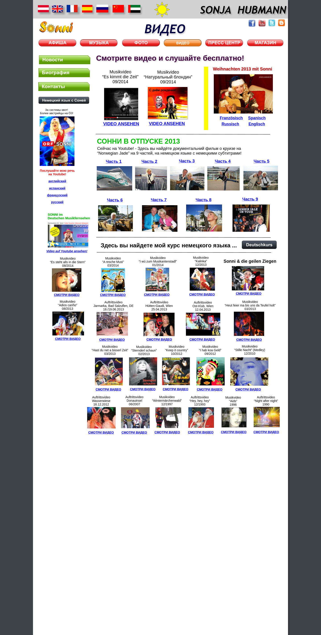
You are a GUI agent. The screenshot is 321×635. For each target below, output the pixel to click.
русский (57, 202)
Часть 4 (223, 161)
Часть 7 (159, 199)
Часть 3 (187, 161)
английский (57, 181)
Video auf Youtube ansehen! (66, 251)
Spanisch (257, 118)
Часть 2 (149, 161)
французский (57, 195)
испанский (57, 188)
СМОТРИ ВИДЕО (143, 389)
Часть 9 (250, 199)
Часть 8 (204, 199)
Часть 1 (114, 161)
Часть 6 (115, 200)
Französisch (231, 118)
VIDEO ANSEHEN (167, 123)
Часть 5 (262, 161)
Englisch (257, 124)
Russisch (230, 124)
